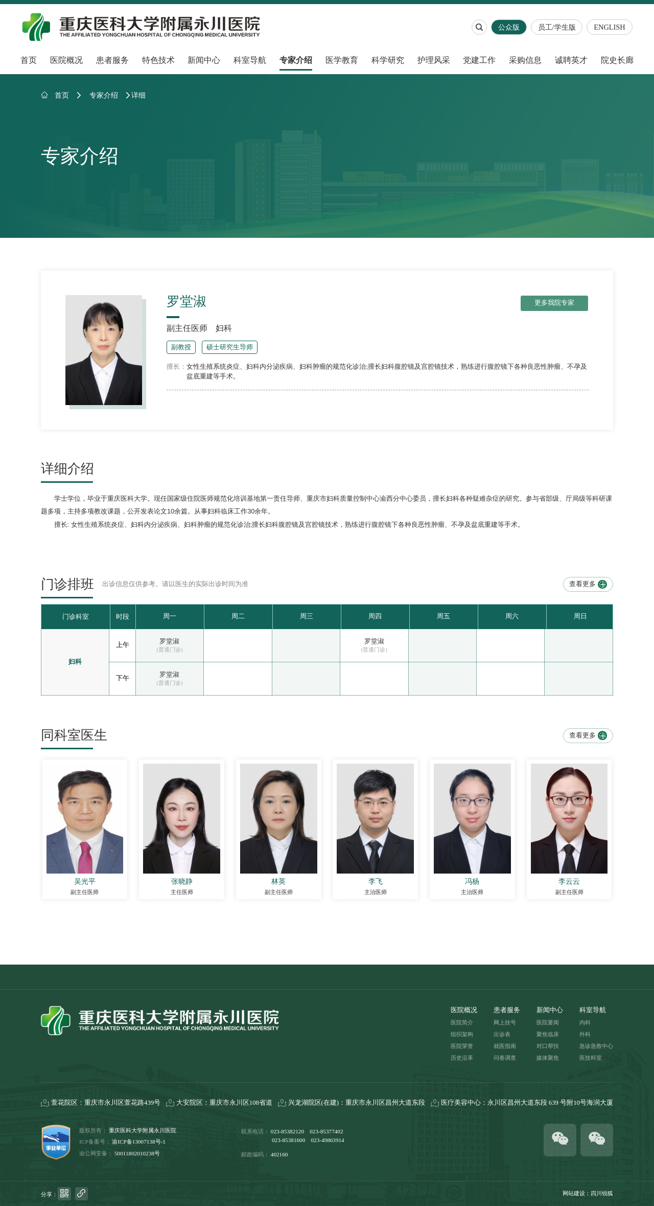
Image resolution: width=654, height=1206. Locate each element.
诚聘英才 (571, 60)
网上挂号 (505, 1022)
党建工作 (479, 60)
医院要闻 (547, 1022)
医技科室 (590, 1058)
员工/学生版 (558, 27)
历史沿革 (462, 1058)
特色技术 (158, 60)
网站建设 (574, 1193)
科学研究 (387, 60)
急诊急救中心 (596, 1046)
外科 (585, 1034)
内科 (585, 1022)
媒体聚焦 (547, 1058)
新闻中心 (204, 60)
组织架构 (462, 1034)
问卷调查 (505, 1058)
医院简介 (462, 1022)
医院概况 (66, 60)
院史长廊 (617, 60)
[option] (169, 617)
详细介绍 (67, 469)
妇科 (224, 328)
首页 (28, 60)
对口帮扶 (547, 1046)
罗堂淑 (169, 641)
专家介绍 (295, 60)
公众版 (510, 27)
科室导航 (249, 60)
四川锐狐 (602, 1193)
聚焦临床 (547, 1034)
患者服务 (112, 60)
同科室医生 (74, 735)
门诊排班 (67, 584)
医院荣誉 (462, 1046)
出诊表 (502, 1034)
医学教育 (341, 60)
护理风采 (433, 60)
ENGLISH (611, 27)
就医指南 (505, 1046)
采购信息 (525, 60)
